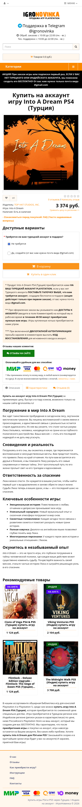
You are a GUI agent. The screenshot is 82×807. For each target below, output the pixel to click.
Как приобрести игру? (23, 767)
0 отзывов (53, 199)
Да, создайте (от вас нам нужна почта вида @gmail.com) (40, 253)
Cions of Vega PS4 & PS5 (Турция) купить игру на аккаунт (20, 624)
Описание (12, 387)
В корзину (41, 266)
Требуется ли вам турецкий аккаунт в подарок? (34, 236)
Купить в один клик (41, 274)
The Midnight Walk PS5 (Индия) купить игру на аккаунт (61, 682)
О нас (13, 756)
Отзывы (14, 762)
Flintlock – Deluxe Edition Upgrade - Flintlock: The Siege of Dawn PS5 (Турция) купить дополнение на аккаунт (20, 682)
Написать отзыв (70, 199)
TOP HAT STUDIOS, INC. (27, 204)
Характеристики (36, 387)
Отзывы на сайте (18, 353)
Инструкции (17, 772)
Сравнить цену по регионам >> (64, 210)
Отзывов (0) (61, 387)
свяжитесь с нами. (66, 378)
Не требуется (16, 244)
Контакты (16, 783)
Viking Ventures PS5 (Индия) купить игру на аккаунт (61, 624)
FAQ (12, 778)
